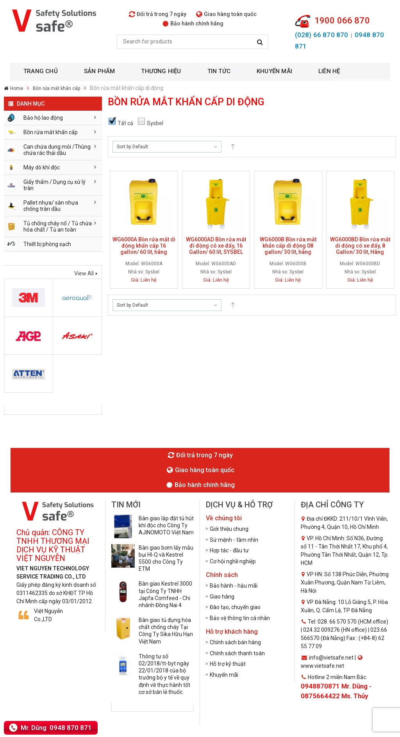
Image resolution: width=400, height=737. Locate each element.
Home (16, 88)
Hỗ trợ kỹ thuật (228, 664)
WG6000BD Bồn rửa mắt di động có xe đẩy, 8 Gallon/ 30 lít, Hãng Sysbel (360, 248)
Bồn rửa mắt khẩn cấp (56, 88)
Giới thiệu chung (229, 529)
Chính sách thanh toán (237, 653)
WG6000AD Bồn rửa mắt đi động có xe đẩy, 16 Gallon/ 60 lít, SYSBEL (216, 245)
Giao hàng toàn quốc (226, 14)
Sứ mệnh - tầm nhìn (234, 540)
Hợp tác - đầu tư (229, 550)
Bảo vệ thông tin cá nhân (240, 618)
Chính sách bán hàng (235, 642)
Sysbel (152, 272)
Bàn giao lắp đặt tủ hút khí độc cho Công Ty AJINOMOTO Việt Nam (166, 525)
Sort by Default (132, 146)
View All (84, 273)
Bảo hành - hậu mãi (233, 585)
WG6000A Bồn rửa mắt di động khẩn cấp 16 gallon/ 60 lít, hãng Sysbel (143, 248)
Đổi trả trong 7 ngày (157, 14)
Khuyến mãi (224, 675)
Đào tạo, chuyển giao (235, 607)
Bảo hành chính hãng (192, 23)
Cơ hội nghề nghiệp (233, 561)
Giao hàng (222, 596)
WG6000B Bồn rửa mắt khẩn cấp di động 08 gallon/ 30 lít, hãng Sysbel (288, 248)
